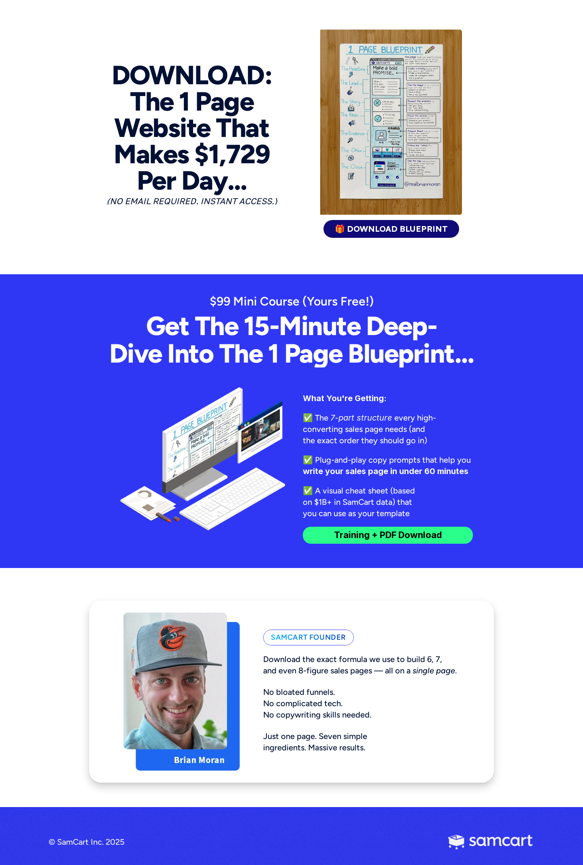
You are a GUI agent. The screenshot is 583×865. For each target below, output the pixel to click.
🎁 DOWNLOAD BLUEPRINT (391, 229)
